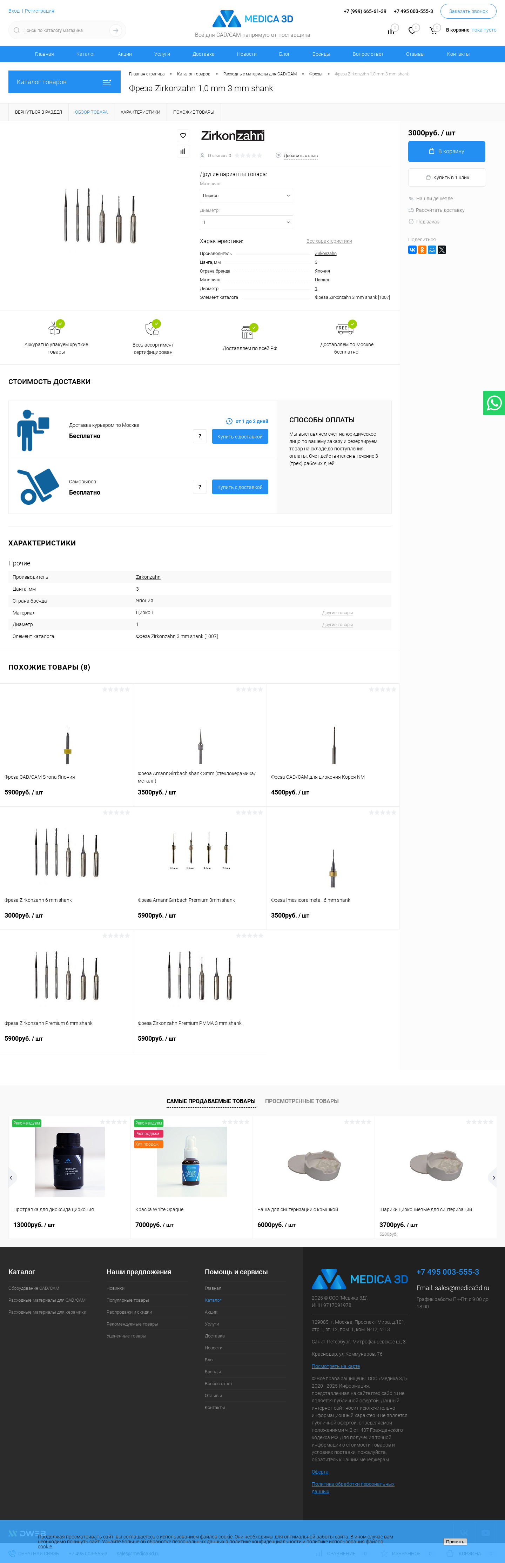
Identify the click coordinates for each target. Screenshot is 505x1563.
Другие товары (337, 612)
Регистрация (39, 11)
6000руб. (276, 1224)
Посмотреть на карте (336, 1366)
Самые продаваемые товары (211, 1101)
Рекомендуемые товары (132, 1324)
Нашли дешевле (430, 198)
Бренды (321, 54)
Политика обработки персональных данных (353, 1487)
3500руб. (200, 797)
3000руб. (67, 920)
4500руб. (333, 797)
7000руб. (154, 1224)
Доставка (204, 54)
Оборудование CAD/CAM (33, 1288)
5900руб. (66, 797)
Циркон (322, 279)
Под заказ (423, 221)
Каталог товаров (64, 82)
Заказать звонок (468, 11)
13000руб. (34, 1224)
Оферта (320, 1472)
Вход (14, 11)
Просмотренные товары (302, 1101)
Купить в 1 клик (447, 178)
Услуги (162, 54)
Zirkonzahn (326, 253)
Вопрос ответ (368, 54)
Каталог (85, 54)
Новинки (115, 1288)
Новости (247, 54)
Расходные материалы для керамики (47, 1312)
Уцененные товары (126, 1336)
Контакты (458, 54)
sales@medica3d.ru (462, 1288)
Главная (44, 54)
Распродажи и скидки (129, 1312)
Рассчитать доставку (436, 210)
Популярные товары (128, 1300)
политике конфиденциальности (265, 1541)
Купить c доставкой (240, 437)
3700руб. (435, 1229)
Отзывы (415, 54)
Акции (125, 54)
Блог (284, 54)
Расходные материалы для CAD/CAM (47, 1300)
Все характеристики (329, 241)
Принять (455, 1541)
